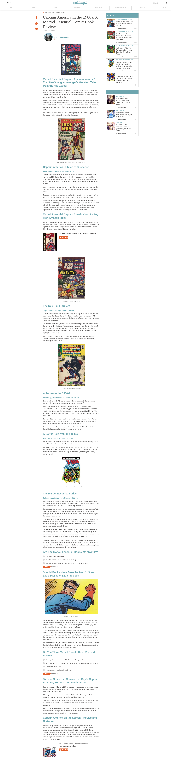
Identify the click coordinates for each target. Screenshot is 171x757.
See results (54, 567)
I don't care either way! (53, 667)
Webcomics (120, 96)
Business (77, 8)
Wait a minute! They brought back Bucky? (60, 670)
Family (142, 8)
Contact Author (58, 39)
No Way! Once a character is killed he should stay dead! (64, 660)
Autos (33, 8)
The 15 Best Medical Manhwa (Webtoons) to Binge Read (124, 114)
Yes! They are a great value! (55, 556)
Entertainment (120, 8)
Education (98, 8)
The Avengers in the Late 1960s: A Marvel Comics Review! (124, 23)
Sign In (156, 3)
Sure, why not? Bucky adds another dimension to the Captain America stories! (72, 663)
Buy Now (64, 237)
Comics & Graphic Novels (124, 19)
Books (55, 8)
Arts (11, 8)
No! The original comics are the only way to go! (61, 560)
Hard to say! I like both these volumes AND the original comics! (67, 563)
